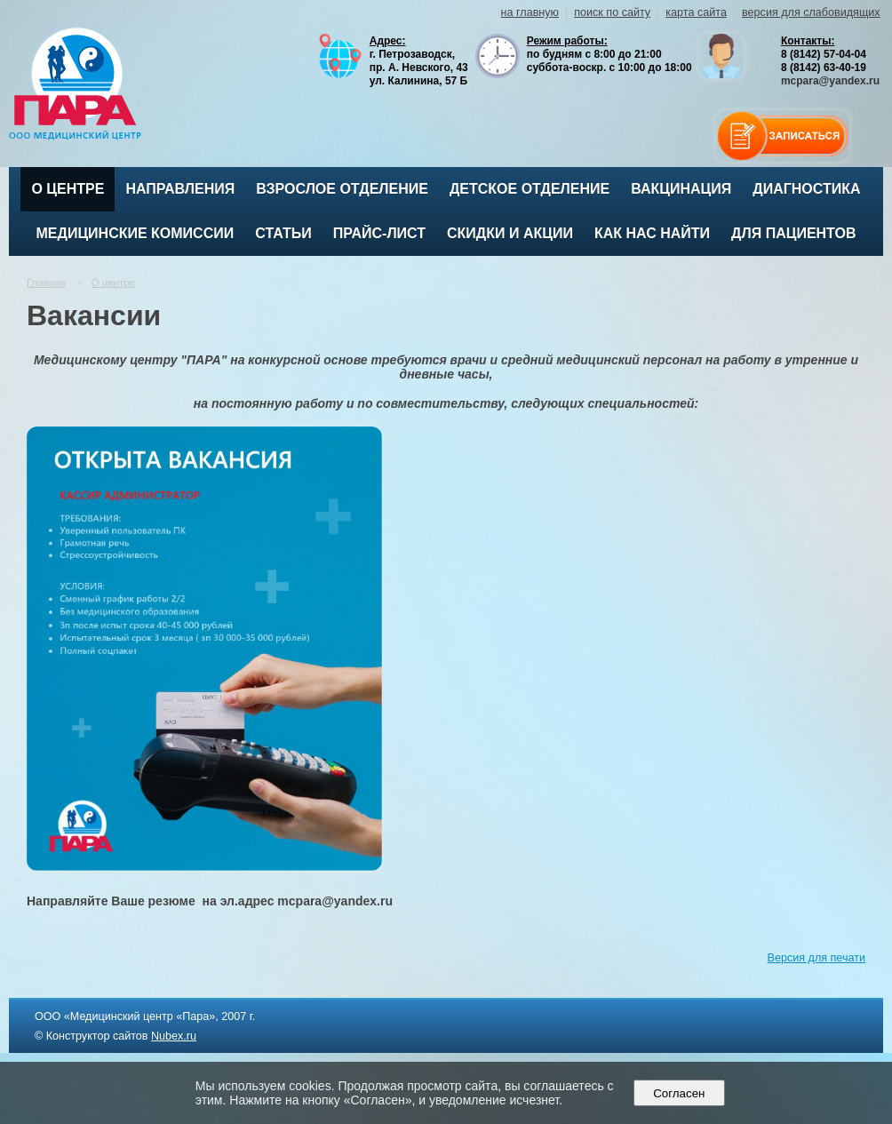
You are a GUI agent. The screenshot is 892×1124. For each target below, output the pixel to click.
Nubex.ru (173, 1036)
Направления (180, 188)
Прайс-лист (379, 233)
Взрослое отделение (342, 188)
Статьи (283, 233)
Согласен (679, 1093)
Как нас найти (652, 233)
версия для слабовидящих (811, 12)
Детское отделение (529, 188)
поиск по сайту (612, 12)
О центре (67, 188)
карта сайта (696, 12)
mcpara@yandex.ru (830, 81)
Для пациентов (793, 233)
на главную (530, 12)
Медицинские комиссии (135, 233)
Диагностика (806, 188)
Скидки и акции (510, 233)
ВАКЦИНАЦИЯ (681, 188)
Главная (46, 282)
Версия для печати (816, 958)
